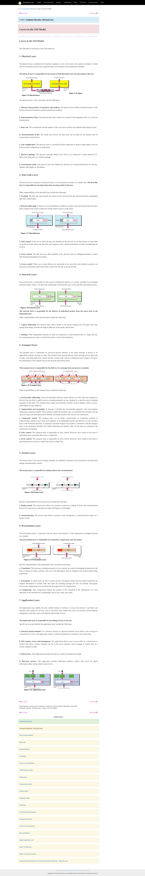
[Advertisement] (114, 36)
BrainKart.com (28, 2)
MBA (75, 2)
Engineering (67, 2)
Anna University (48, 2)
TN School (83, 2)
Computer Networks (29, 9)
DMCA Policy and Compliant (82, 870)
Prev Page (23, 13)
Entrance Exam (93, 2)
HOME (39, 2)
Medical (58, 2)
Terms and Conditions (68, 870)
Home (20, 9)
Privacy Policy (59, 870)
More (102, 2)
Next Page (94, 13)
